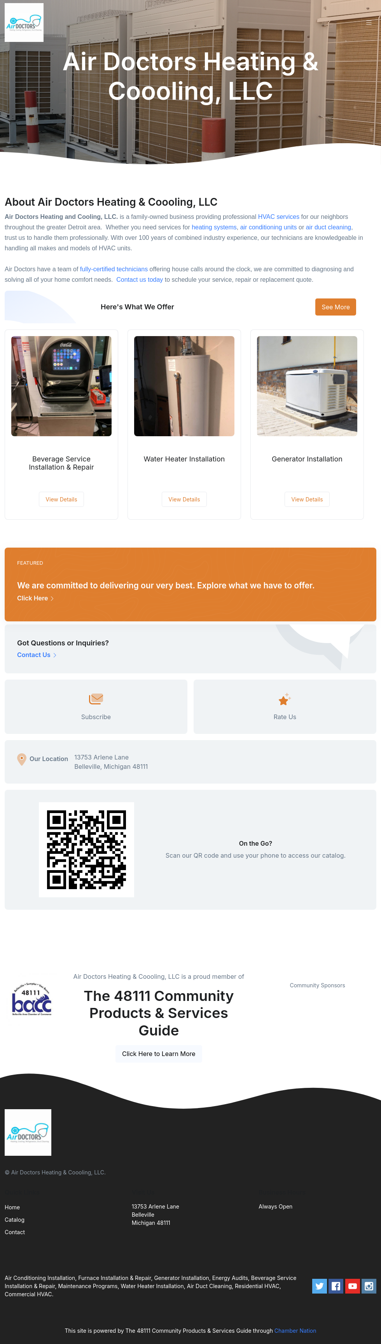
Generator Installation (307, 459)
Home (12, 1207)
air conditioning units (268, 227)
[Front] (26, 22)
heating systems (214, 227)
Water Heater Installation (184, 459)
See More (336, 307)
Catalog (14, 1219)
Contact (15, 1232)
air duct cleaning (328, 227)
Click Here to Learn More (159, 1054)
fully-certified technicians (114, 269)
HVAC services (278, 216)
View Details (61, 499)
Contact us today (139, 279)
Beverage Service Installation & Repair (61, 463)
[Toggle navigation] (369, 22)
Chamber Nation (295, 1330)
